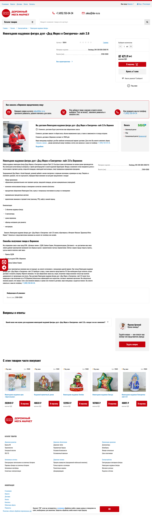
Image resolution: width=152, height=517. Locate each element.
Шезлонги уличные (107, 468)
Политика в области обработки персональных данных (18, 511)
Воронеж (131, 4)
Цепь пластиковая (107, 453)
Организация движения (109, 442)
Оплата (26, 4)
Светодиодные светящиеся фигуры (112, 462)
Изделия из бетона (107, 471)
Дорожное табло (58, 445)
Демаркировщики (58, 471)
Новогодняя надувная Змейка (73, 394)
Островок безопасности (60, 450)
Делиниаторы (106, 445)
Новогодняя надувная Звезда (103, 394)
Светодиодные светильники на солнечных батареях (20, 462)
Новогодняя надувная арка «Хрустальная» (14, 395)
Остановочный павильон (60, 453)
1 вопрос (105, 42)
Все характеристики (64, 61)
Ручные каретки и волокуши (61, 465)
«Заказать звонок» (41, 142)
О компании (5, 4)
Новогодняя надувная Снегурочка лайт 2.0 (133, 395)
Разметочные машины (59, 468)
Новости (12, 4)
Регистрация (146, 4)
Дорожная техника (58, 460)
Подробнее (39, 146)
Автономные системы (11, 460)
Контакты (32, 4)
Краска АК (8, 445)
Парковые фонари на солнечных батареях (17, 465)
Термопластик (9, 448)
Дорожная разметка (10, 442)
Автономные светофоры (12, 468)
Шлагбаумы (105, 448)
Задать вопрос (132, 344)
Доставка (19, 4)
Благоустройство (107, 460)
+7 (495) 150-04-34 (64, 13)
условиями (61, 508)
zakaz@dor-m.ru (91, 13)
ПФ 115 (7, 453)
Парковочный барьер (59, 448)
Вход (139, 4)
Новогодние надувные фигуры (111, 465)
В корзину (25, 403)
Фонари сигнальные (108, 450)
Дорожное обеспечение (60, 442)
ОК (109, 509)
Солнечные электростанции (13, 471)
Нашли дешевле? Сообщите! (132, 78)
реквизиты (142, 136)
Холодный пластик (10, 450)
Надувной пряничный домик (44, 394)
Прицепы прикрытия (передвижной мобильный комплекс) (70, 462)
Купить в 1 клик (132, 71)
